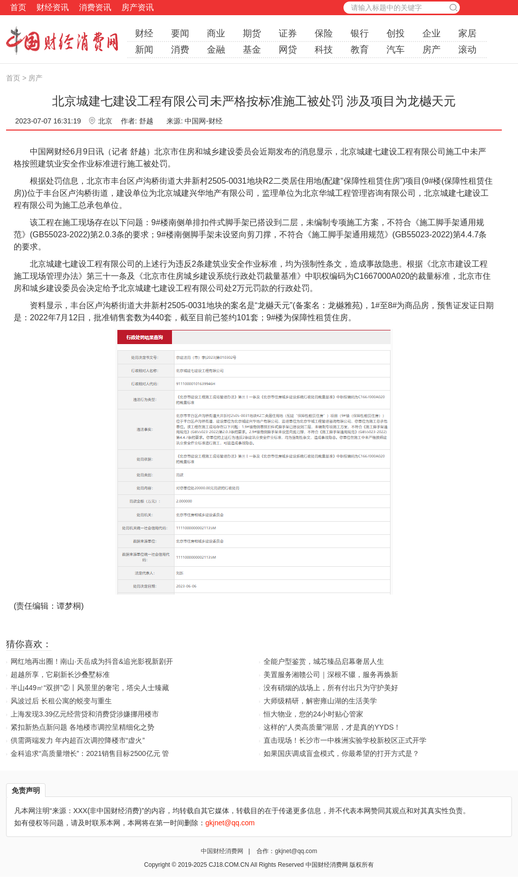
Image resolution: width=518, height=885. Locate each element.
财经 (144, 33)
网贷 (288, 50)
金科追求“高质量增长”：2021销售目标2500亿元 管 (90, 753)
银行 (360, 33)
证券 (288, 33)
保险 (324, 33)
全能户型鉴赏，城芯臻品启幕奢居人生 (324, 661)
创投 (395, 33)
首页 (18, 7)
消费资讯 (95, 7)
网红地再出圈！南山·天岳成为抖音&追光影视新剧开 (92, 661)
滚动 (467, 50)
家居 (467, 33)
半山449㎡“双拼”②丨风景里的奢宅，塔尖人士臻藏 (90, 688)
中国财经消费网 (223, 851)
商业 (216, 33)
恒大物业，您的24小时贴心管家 (314, 714)
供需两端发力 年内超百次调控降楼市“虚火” (78, 740)
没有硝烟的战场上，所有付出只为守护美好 (331, 688)
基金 (252, 50)
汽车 (395, 50)
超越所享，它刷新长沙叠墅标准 (60, 674)
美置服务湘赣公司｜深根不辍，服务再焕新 (331, 674)
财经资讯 (52, 7)
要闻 (180, 33)
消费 (180, 50)
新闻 (144, 50)
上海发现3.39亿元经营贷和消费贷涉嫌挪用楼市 (85, 714)
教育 (360, 50)
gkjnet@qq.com (296, 851)
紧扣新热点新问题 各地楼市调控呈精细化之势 (82, 727)
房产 (431, 50)
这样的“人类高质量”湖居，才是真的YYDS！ (332, 727)
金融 (216, 50)
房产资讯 (137, 7)
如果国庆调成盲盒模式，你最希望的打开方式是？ (341, 753)
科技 (324, 50)
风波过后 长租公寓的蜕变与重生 (61, 701)
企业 (431, 33)
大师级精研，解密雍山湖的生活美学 (320, 701)
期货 (252, 33)
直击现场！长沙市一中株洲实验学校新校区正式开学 (345, 740)
